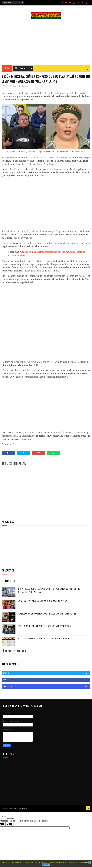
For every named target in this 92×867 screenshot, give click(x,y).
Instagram (46, 687)
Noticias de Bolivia (21, 808)
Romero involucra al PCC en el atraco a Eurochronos (44, 626)
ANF (11, 444)
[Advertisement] (46, 42)
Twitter (46, 673)
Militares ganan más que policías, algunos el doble (43, 638)
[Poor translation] (10, 824)
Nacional (24, 86)
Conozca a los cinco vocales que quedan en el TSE (42, 601)
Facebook (46, 680)
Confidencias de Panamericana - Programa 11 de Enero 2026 (47, 613)
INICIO (7, 68)
